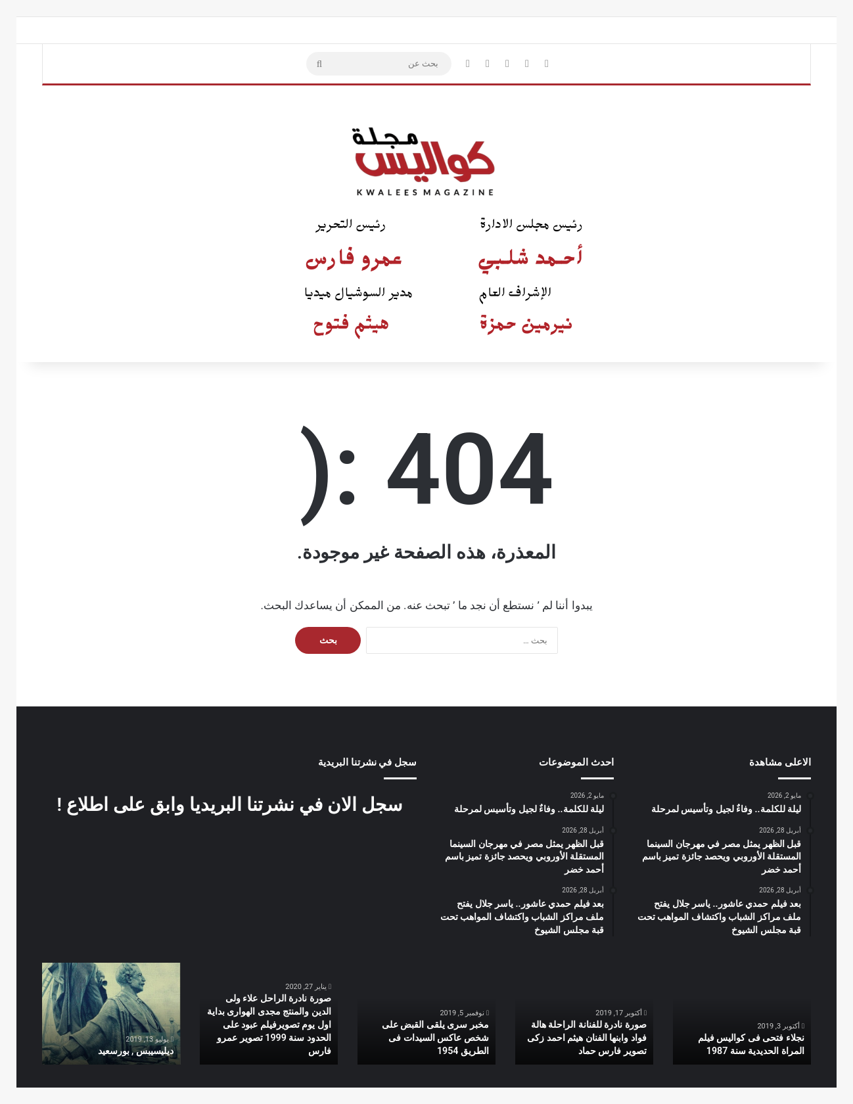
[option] (742, 1014)
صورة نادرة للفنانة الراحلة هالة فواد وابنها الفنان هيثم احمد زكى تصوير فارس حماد (587, 1038)
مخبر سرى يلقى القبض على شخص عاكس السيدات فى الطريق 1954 (435, 1038)
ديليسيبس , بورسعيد (135, 1051)
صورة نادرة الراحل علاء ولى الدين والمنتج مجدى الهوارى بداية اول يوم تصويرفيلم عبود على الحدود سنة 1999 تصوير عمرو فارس (269, 1025)
